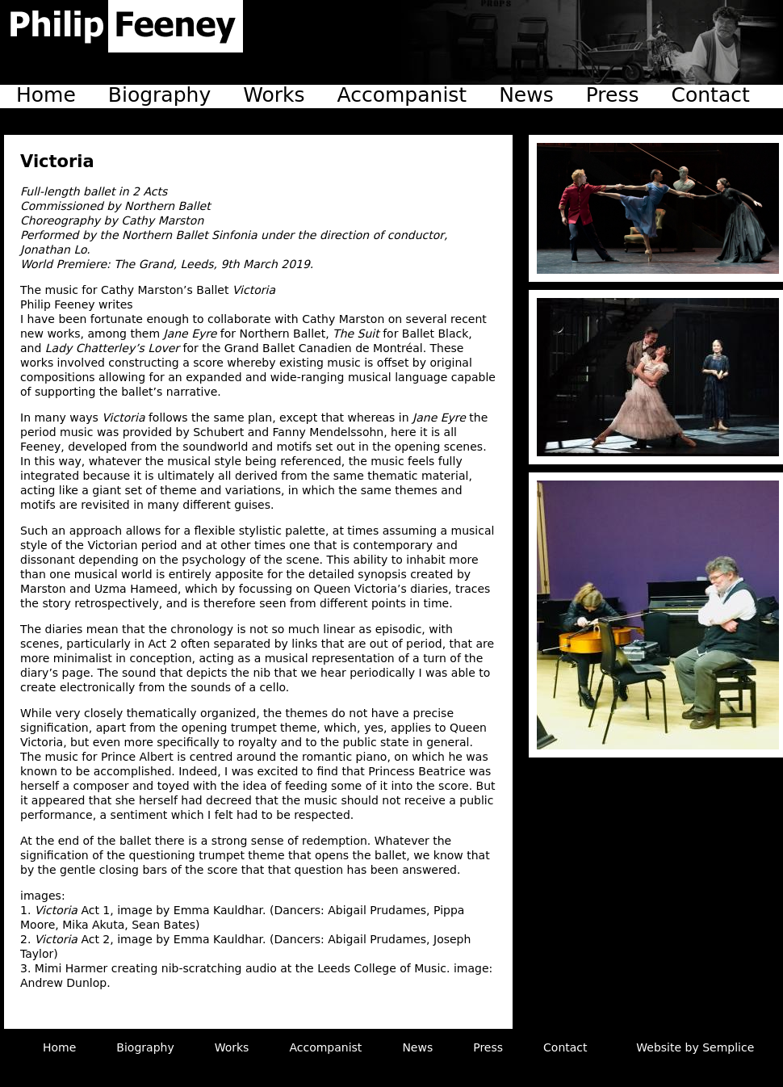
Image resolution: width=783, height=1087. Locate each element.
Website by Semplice (695, 1047)
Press (612, 95)
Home (46, 95)
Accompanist (402, 95)
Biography (159, 95)
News (526, 95)
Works (273, 95)
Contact (711, 95)
